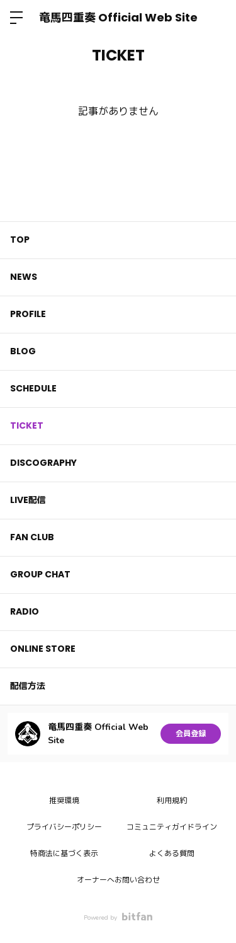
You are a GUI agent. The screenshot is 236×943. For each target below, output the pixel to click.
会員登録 (191, 734)
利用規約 (172, 800)
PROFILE (28, 314)
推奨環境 (64, 800)
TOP (20, 239)
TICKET (26, 425)
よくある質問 (171, 853)
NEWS (23, 276)
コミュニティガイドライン (171, 827)
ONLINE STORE (43, 648)
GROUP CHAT (40, 574)
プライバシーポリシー (64, 827)
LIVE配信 (28, 500)
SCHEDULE (33, 388)
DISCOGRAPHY (43, 462)
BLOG (23, 351)
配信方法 (27, 686)
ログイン (216, 18)
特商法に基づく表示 (64, 853)
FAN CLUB (32, 537)
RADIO (24, 611)
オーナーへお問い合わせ (118, 880)
